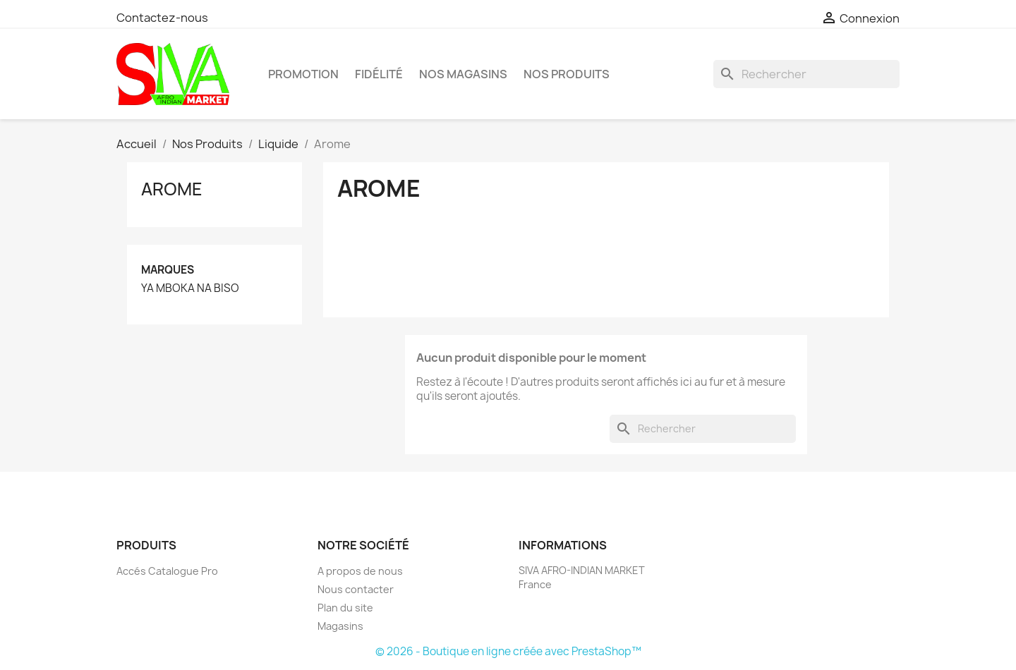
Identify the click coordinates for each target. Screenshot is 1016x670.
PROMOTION (303, 74)
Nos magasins (463, 74)
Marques (167, 269)
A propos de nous (360, 571)
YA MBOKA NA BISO (190, 288)
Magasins (340, 626)
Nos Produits (567, 74)
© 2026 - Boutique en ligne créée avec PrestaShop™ (508, 651)
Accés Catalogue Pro (167, 571)
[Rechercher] (806, 74)
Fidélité (379, 74)
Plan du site (345, 607)
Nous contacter (356, 589)
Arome (171, 189)
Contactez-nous (162, 17)
